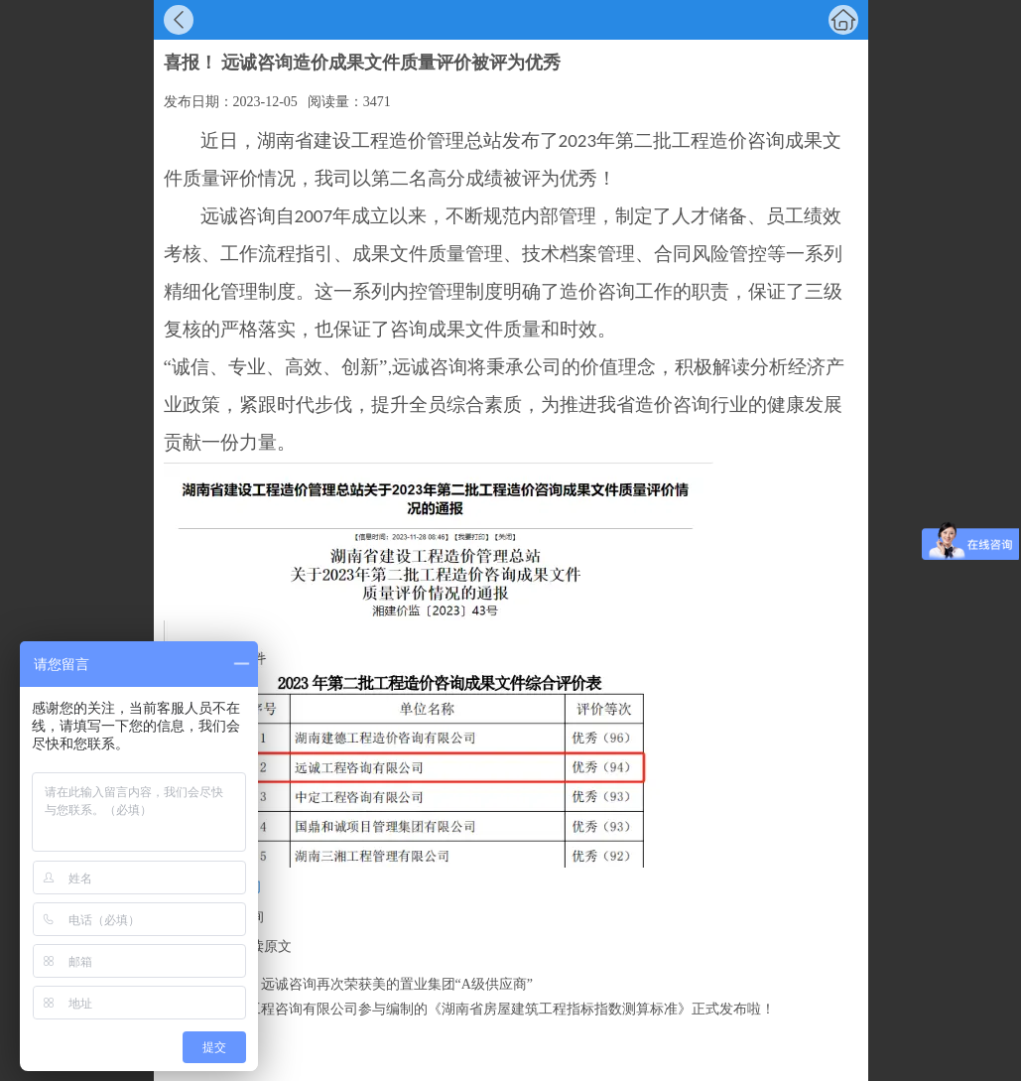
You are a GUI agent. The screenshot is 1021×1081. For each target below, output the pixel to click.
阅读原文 (264, 946)
